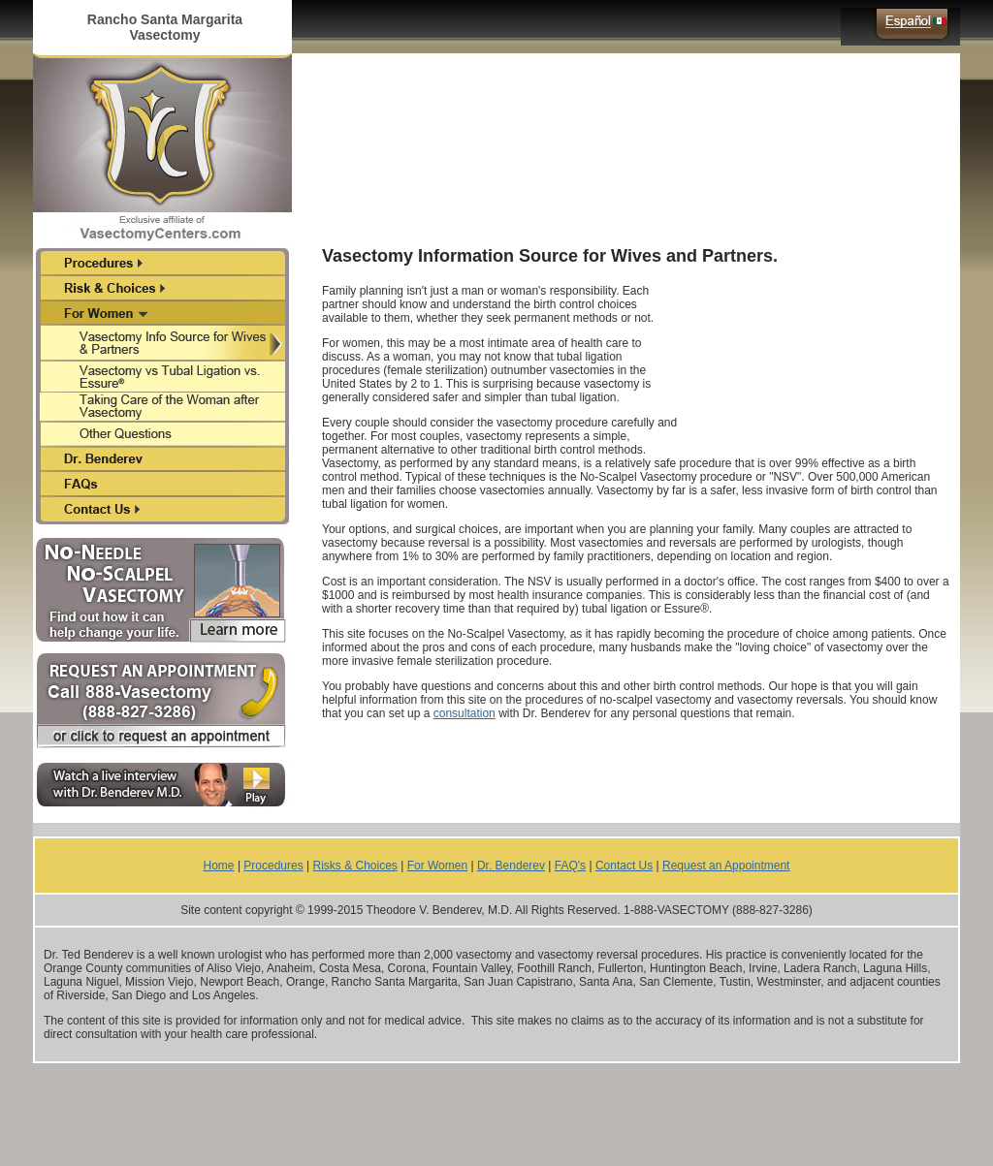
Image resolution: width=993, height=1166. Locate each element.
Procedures (273, 865)
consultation (464, 713)
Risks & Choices (355, 865)
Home (219, 865)
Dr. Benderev (511, 865)
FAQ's (570, 865)
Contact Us (624, 865)
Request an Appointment (725, 865)
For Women (437, 865)
